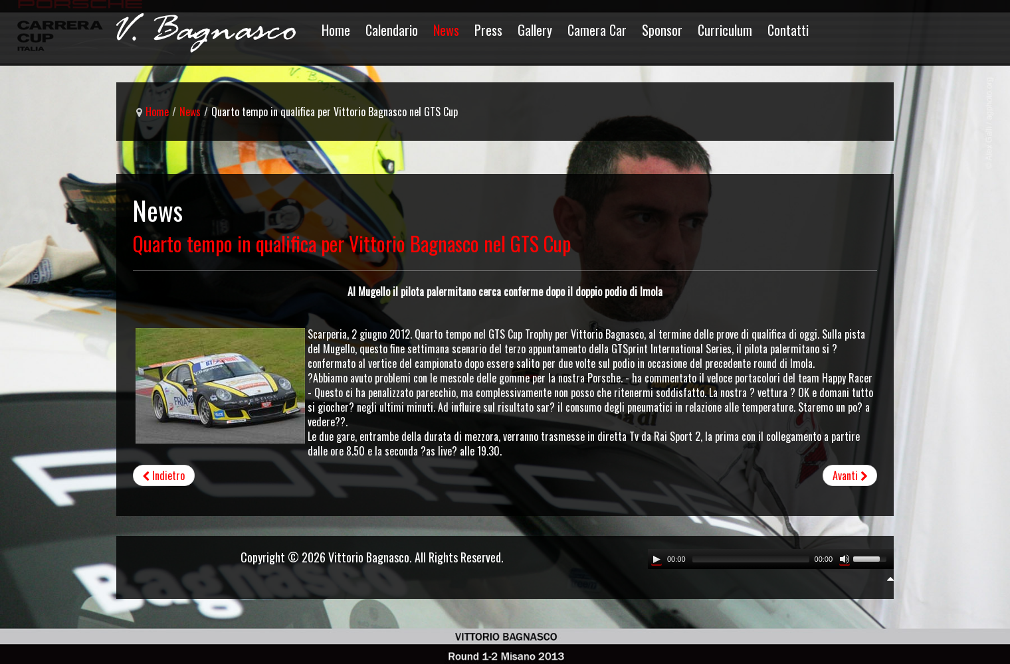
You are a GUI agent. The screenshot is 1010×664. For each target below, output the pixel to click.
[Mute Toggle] (844, 559)
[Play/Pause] (656, 559)
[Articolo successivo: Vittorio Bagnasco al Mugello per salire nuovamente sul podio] (850, 475)
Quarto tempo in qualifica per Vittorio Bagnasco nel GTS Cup (352, 243)
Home (157, 112)
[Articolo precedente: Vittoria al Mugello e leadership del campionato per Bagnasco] (164, 475)
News (190, 112)
